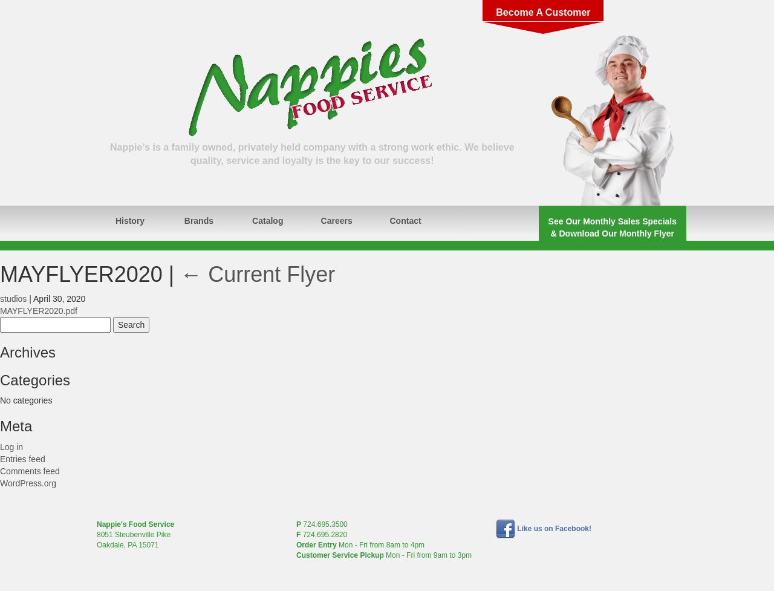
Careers (337, 221)
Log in (11, 447)
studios (13, 299)
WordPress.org (28, 483)
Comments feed (30, 471)
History (130, 221)
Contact (405, 221)
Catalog (267, 221)
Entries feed (22, 459)
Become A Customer (543, 12)
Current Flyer (257, 274)
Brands (198, 221)
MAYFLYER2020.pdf (38, 311)
